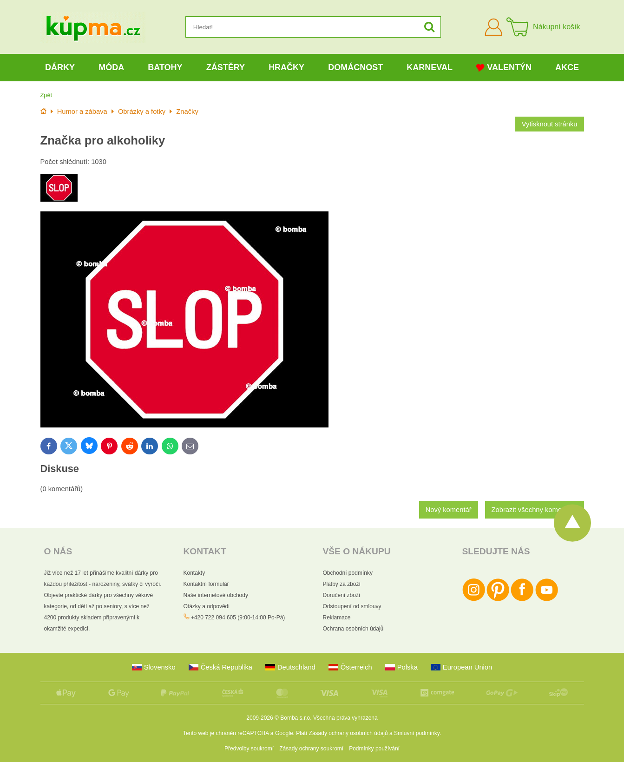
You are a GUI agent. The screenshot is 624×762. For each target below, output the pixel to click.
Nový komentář (449, 509)
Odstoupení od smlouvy (352, 606)
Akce (567, 67)
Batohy (165, 67)
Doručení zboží (342, 595)
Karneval (430, 67)
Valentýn (504, 67)
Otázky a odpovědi (207, 606)
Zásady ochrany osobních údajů (348, 733)
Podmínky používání (374, 748)
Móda (111, 67)
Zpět (46, 95)
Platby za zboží (342, 584)
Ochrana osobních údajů (353, 628)
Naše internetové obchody (216, 595)
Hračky (286, 67)
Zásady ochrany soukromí (311, 748)
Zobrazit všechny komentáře (535, 509)
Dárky (60, 67)
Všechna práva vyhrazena (345, 718)
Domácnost (355, 67)
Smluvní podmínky (417, 733)
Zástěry (225, 67)
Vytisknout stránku (550, 124)
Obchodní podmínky (348, 573)
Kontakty (194, 573)
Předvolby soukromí (249, 748)
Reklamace (337, 617)
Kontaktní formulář (206, 584)
